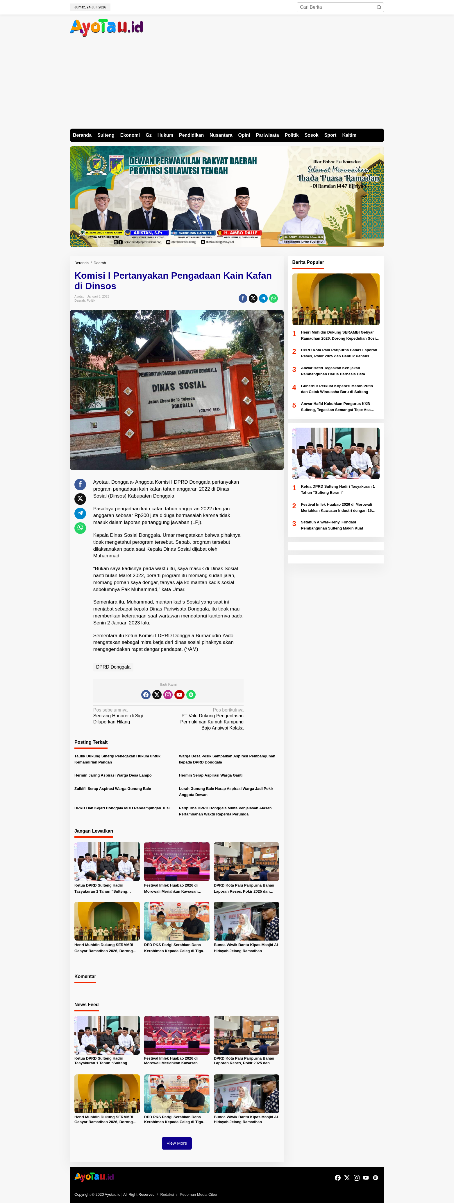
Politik (91, 300)
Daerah (79, 300)
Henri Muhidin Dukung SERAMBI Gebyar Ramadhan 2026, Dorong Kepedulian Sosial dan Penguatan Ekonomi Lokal (104, 948)
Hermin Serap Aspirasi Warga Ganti (211, 775)
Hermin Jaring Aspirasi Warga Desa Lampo (113, 775)
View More (177, 1143)
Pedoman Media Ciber (198, 1194)
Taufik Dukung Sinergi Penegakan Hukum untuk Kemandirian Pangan (117, 759)
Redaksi (167, 1194)
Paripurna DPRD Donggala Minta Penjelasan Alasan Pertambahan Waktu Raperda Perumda (225, 811)
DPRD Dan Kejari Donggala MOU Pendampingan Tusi (122, 808)
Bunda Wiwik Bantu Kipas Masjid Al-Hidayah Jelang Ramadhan (246, 948)
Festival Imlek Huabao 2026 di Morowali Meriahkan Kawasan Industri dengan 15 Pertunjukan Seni (172, 889)
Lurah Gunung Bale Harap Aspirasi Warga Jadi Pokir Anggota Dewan (226, 791)
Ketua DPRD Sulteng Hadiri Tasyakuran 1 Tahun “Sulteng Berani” (100, 889)
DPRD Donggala (113, 666)
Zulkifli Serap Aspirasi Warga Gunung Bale (112, 788)
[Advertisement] (227, 85)
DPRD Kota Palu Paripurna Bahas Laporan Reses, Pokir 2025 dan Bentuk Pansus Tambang (244, 889)
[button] (379, 7)
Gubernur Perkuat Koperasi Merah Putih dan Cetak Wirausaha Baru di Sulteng (337, 389)
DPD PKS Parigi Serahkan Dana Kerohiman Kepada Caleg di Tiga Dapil (173, 948)
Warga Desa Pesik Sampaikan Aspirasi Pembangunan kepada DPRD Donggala (227, 759)
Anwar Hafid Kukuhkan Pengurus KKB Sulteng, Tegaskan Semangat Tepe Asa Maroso (336, 407)
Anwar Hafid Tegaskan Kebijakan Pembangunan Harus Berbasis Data (333, 371)
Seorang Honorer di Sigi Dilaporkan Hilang (129, 716)
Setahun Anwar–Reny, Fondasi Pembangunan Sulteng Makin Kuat (332, 525)
